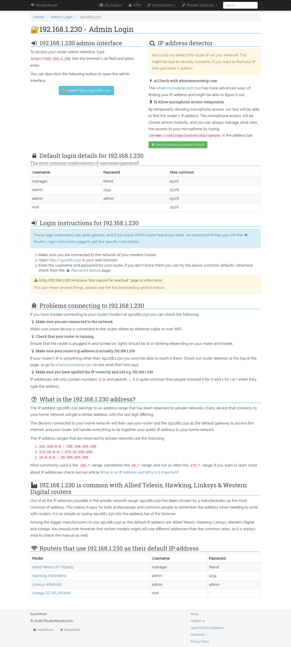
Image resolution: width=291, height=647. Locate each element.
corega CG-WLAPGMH (51, 593)
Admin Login (62, 17)
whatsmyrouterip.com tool (178, 88)
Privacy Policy (200, 641)
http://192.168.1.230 (65, 260)
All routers (110, 5)
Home (38, 17)
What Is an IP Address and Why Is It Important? (139, 472)
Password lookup (84, 270)
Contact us (198, 621)
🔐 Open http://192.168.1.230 (86, 90)
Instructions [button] (161, 5)
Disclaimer (198, 634)
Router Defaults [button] (199, 5)
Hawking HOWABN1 (49, 576)
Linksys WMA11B (46, 584)
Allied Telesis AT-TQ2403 (53, 567)
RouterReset (43, 5)
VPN (134, 5)
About (194, 614)
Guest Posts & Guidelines (207, 627)
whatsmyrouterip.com (74, 365)
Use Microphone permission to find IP (178, 144)
